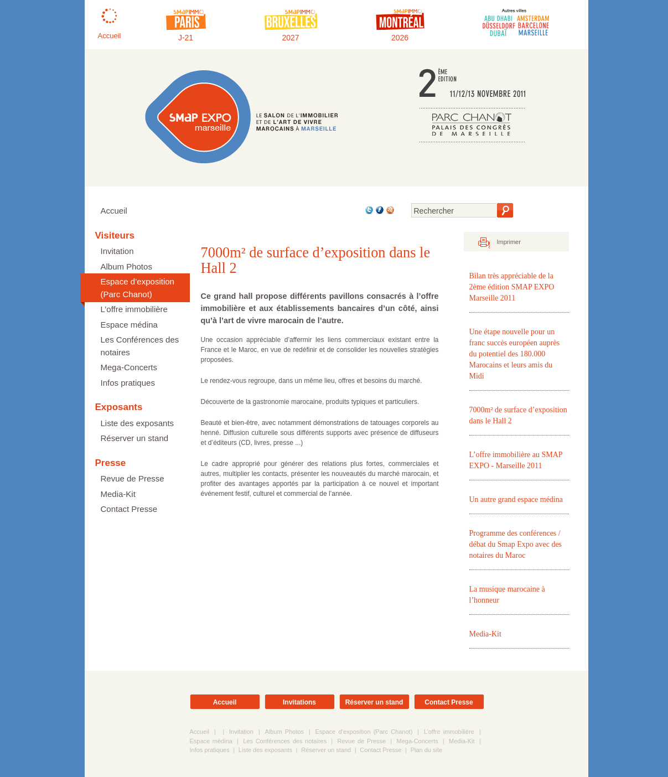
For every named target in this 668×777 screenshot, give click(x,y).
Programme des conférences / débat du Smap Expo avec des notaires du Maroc (515, 544)
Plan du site (426, 750)
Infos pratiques (128, 382)
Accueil (114, 210)
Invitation (117, 251)
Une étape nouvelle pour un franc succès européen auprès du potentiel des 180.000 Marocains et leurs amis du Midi (514, 354)
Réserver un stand (135, 438)
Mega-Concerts (129, 367)
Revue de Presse (132, 478)
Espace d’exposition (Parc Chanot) (137, 288)
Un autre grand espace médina (516, 499)
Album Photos (126, 266)
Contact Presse (129, 509)
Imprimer (509, 242)
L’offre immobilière (134, 309)
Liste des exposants (137, 423)
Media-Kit (118, 494)
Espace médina (129, 324)
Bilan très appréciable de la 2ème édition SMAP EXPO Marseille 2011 (512, 287)
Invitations (299, 702)
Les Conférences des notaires (140, 346)
